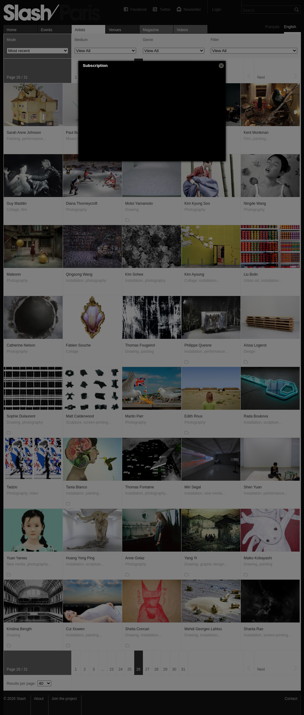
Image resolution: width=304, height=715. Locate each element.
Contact (291, 699)
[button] (221, 65)
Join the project (64, 699)
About (39, 699)
